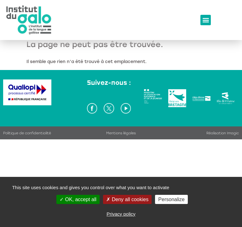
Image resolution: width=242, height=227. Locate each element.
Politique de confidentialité (27, 133)
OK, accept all (78, 199)
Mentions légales (121, 133)
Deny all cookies (127, 199)
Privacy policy (121, 214)
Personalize (171, 199)
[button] (205, 20)
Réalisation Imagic (222, 133)
